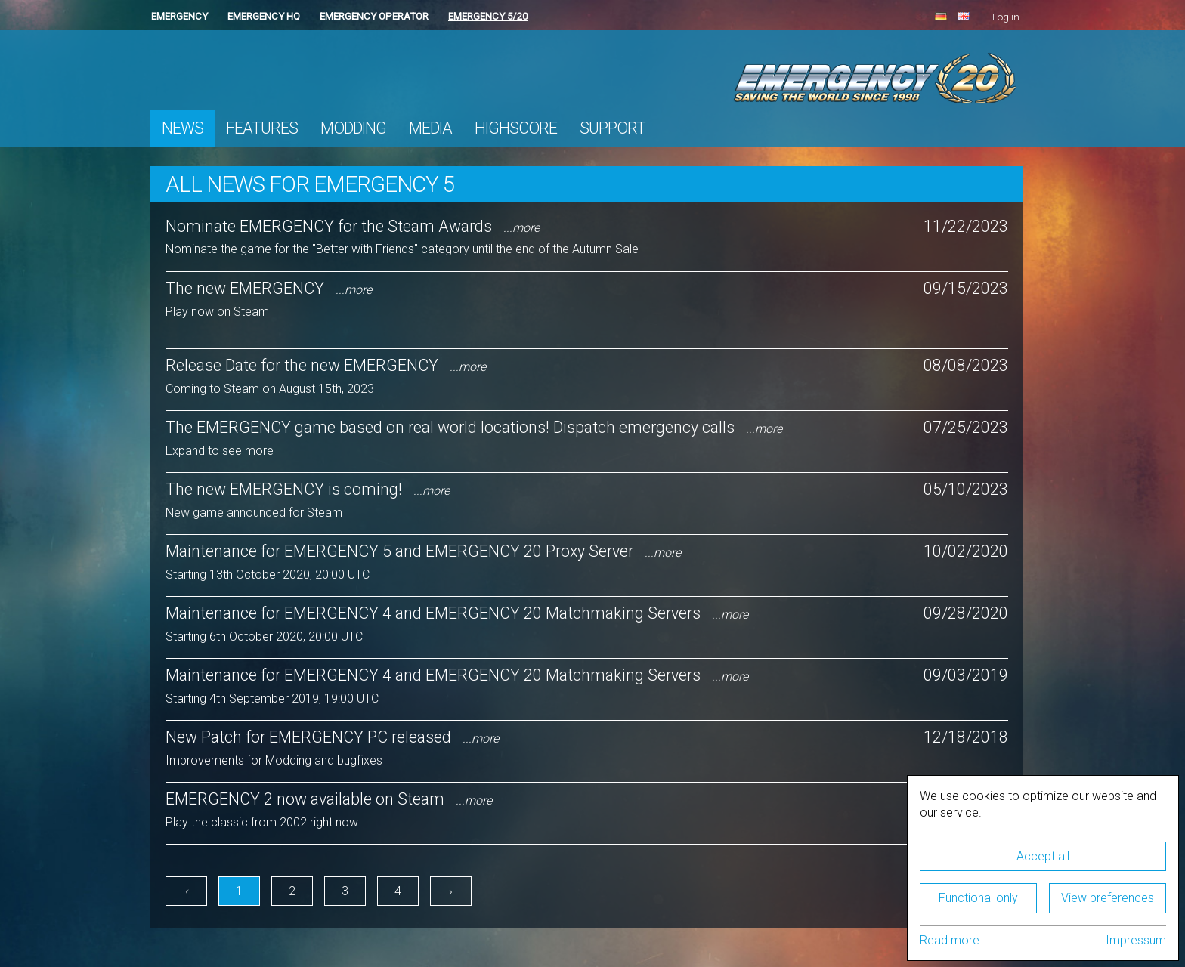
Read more (949, 940)
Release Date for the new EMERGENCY (326, 365)
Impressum (1136, 940)
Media (430, 128)
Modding (353, 128)
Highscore (516, 128)
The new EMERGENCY (269, 288)
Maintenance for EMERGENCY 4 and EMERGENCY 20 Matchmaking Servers (457, 613)
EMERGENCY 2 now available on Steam (329, 798)
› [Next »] (451, 891)
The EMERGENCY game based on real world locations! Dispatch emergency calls (474, 427)
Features (262, 128)
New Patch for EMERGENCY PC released (332, 737)
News (182, 128)
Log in (1005, 17)
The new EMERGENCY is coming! (308, 489)
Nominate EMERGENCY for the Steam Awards (353, 226)
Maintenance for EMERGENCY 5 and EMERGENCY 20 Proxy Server (423, 551)
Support (612, 128)
